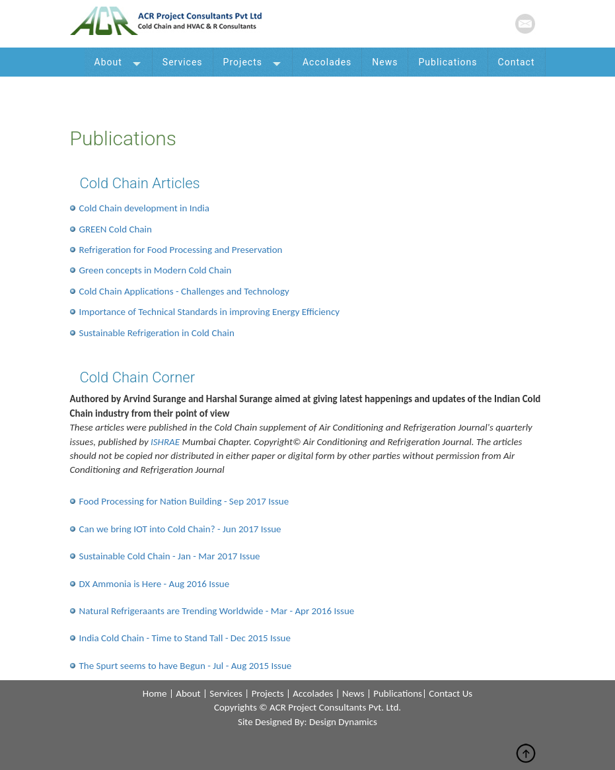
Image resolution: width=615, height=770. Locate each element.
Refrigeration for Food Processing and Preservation (181, 250)
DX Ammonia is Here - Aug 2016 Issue (154, 584)
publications (397, 693)
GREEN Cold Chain (115, 229)
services (225, 693)
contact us (450, 693)
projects (268, 693)
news (353, 693)
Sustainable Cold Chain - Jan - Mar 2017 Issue (169, 556)
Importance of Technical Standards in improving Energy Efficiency (209, 312)
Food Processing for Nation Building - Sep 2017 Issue (184, 501)
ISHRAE (165, 442)
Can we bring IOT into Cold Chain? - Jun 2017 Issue (180, 529)
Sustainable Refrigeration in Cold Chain (157, 333)
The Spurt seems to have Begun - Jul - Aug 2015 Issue (185, 666)
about (188, 693)
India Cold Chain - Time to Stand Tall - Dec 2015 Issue (185, 638)
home (155, 693)
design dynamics (343, 722)
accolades (313, 693)
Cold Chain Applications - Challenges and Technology (184, 291)
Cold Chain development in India (144, 208)
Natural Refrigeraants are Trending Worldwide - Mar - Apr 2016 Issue (217, 611)
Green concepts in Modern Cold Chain (155, 270)
